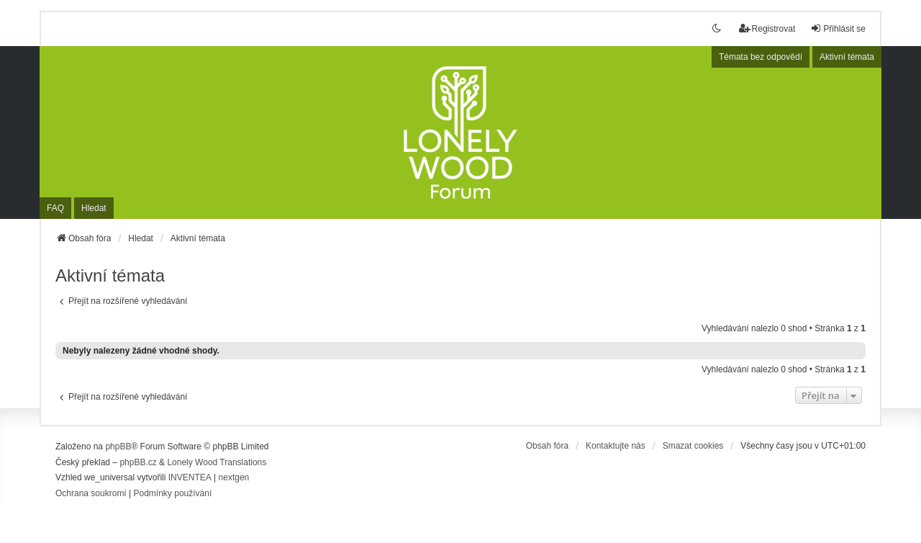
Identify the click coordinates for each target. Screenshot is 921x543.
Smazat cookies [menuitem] (693, 446)
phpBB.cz (137, 462)
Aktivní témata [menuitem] (847, 57)
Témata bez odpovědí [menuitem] (760, 57)
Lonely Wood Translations (216, 462)
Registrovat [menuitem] (767, 28)
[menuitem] (91, 494)
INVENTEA (190, 477)
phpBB (118, 446)
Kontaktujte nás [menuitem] (615, 446)
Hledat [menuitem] (93, 208)
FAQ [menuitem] (55, 208)
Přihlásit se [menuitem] (838, 28)
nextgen (234, 477)
